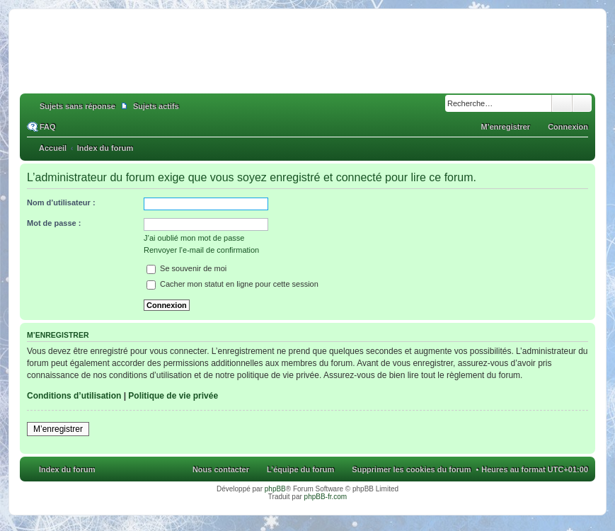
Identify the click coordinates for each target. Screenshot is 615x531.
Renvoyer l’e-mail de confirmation (201, 250)
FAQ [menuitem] (48, 126)
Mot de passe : (54, 223)
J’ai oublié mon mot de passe (194, 238)
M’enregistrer (58, 429)
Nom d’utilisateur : (61, 202)
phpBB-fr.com (325, 497)
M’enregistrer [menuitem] (505, 126)
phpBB (275, 489)
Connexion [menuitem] (568, 126)
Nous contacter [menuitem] (220, 469)
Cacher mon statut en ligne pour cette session (232, 284)
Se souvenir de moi (186, 268)
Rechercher (562, 103)
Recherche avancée (582, 103)
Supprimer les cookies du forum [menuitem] (411, 469)
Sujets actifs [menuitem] (156, 106)
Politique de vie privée (173, 396)
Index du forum (67, 469)
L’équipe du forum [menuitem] (300, 469)
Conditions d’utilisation (74, 396)
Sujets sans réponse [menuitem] (77, 106)
